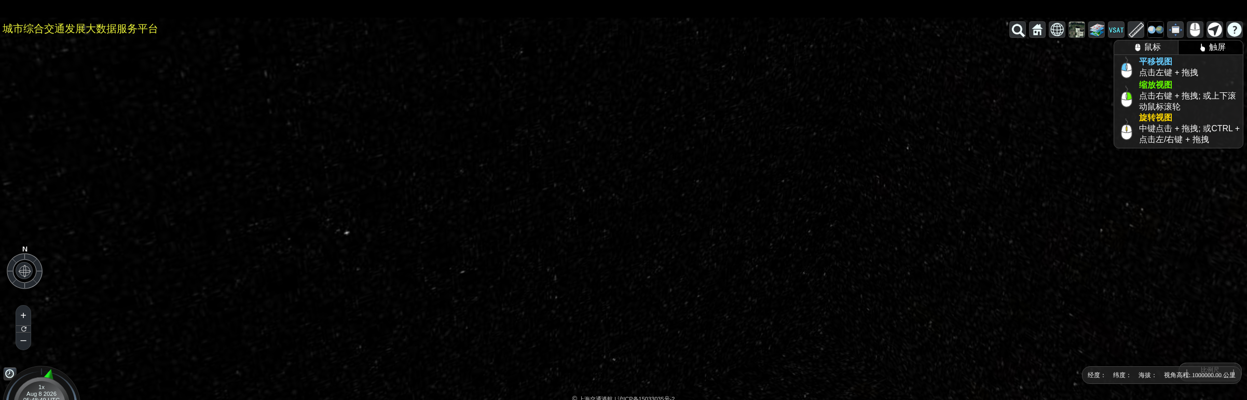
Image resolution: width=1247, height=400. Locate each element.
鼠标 (1146, 47)
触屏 (1211, 47)
